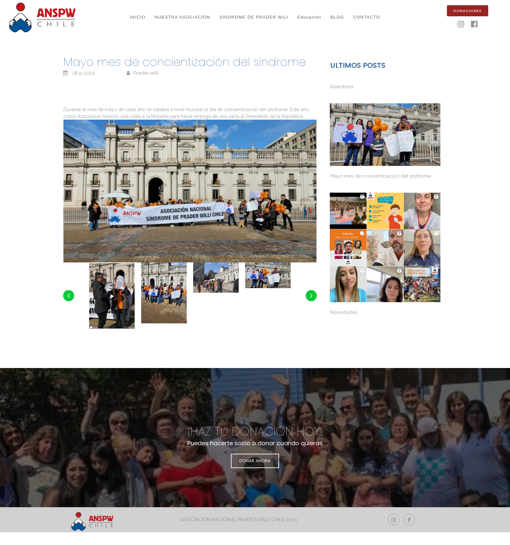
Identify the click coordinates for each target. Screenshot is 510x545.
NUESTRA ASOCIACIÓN (182, 17)
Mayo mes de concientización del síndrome (380, 176)
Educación (309, 17)
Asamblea (341, 87)
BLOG (337, 17)
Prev (69, 318)
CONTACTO (366, 17)
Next (311, 318)
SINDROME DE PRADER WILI (254, 17)
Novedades (343, 312)
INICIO (137, 17)
